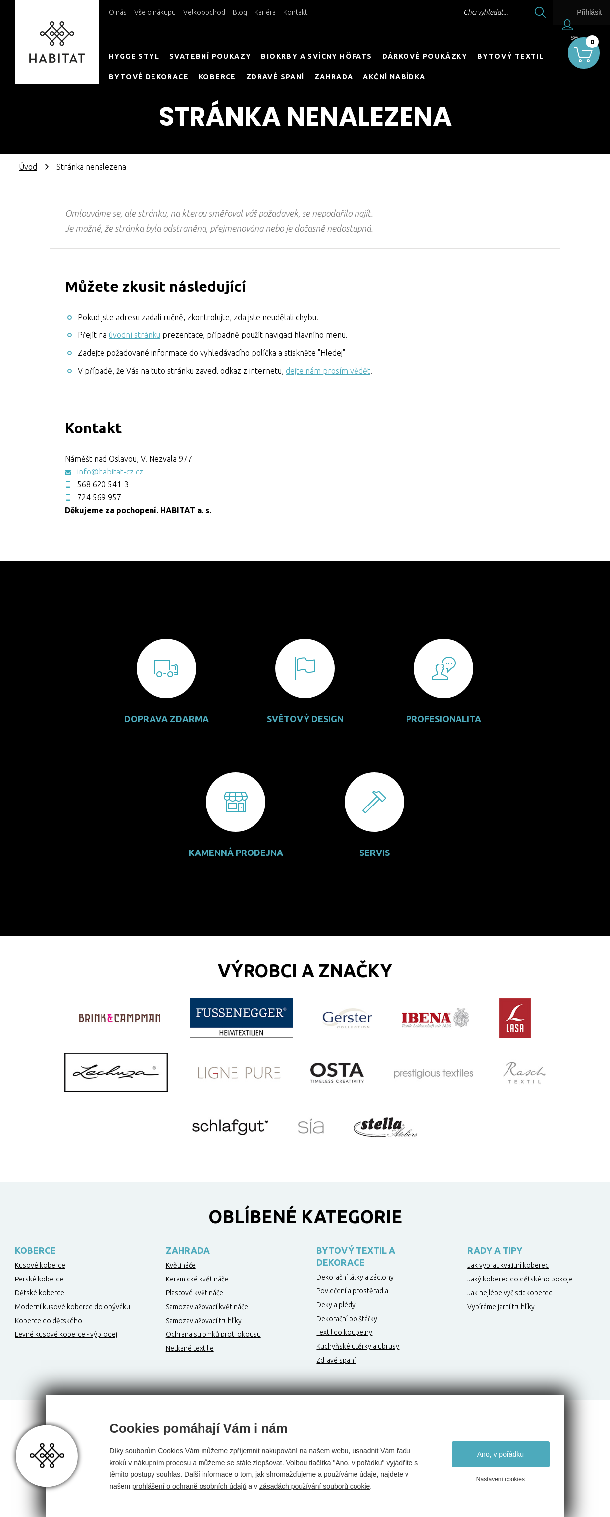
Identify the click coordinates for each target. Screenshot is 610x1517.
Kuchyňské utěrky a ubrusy (357, 1346)
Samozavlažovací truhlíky (204, 1321)
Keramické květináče (197, 1279)
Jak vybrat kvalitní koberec (508, 1265)
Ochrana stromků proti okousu (213, 1334)
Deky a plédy (336, 1305)
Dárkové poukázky (424, 56)
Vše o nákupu (155, 12)
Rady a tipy (494, 1250)
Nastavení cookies (500, 1479)
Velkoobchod (204, 12)
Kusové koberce (40, 1265)
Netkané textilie (190, 1348)
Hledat (525, 12)
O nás (118, 12)
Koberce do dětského (48, 1321)
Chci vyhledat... (471, 12)
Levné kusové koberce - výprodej (66, 1334)
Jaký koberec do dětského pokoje (520, 1279)
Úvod (28, 166)
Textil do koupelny (344, 1332)
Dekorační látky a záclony (355, 1277)
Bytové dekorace (149, 77)
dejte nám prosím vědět (328, 370)
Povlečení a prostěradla (352, 1291)
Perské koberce (39, 1279)
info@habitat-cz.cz (110, 471)
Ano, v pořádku (500, 1454)
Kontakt (295, 12)
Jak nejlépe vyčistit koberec (509, 1293)
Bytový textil (510, 56)
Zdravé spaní (275, 77)
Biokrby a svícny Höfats (316, 56)
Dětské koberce (39, 1293)
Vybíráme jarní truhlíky (501, 1307)
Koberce (217, 77)
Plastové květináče (194, 1293)
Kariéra (265, 12)
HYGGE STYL (134, 56)
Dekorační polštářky (346, 1319)
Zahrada (334, 77)
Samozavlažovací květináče (207, 1307)
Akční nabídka (394, 77)
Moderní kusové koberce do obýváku (72, 1307)
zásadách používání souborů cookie (314, 1486)
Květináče (181, 1265)
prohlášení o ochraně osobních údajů (189, 1486)
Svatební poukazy (210, 56)
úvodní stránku (134, 335)
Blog (240, 12)
